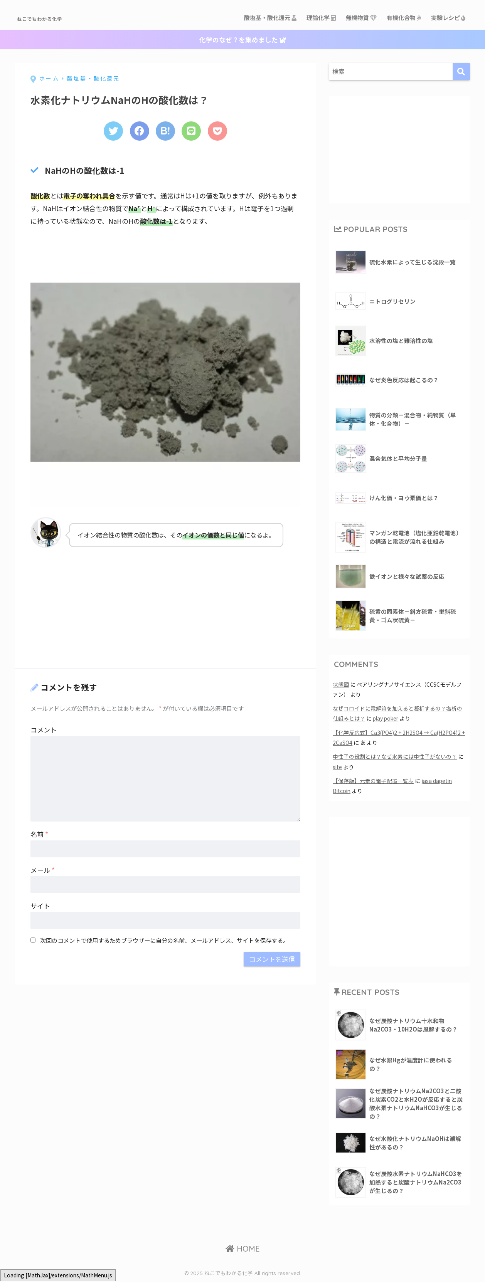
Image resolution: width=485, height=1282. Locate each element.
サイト (40, 906)
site (338, 766)
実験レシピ (448, 17)
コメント (43, 730)
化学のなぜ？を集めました (242, 40)
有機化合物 (404, 17)
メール (42, 870)
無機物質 (361, 17)
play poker (387, 718)
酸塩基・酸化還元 (270, 17)
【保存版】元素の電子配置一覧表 (373, 780)
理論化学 (321, 17)
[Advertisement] (88, 610)
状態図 (341, 684)
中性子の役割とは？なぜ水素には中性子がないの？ (395, 756)
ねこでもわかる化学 (58, 17)
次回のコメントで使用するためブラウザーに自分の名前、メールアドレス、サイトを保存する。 (164, 940)
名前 (39, 835)
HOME (243, 1249)
